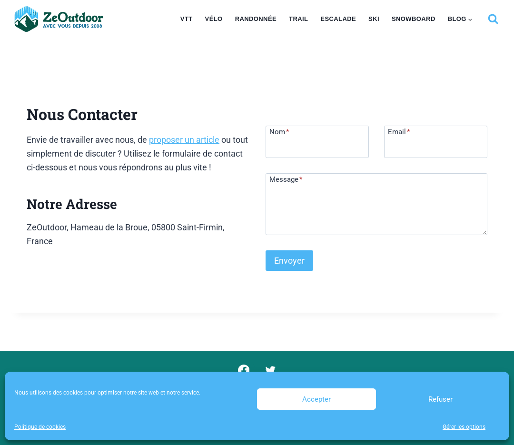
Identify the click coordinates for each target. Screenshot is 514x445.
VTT (186, 18)
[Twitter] (270, 370)
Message (285, 179)
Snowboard (413, 18)
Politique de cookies (40, 427)
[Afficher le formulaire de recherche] (493, 19)
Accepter (316, 399)
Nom (279, 132)
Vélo (214, 18)
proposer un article (184, 140)
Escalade (338, 18)
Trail (298, 18)
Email (399, 132)
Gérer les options (464, 427)
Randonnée (256, 18)
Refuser (440, 399)
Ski (373, 18)
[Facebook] (243, 370)
